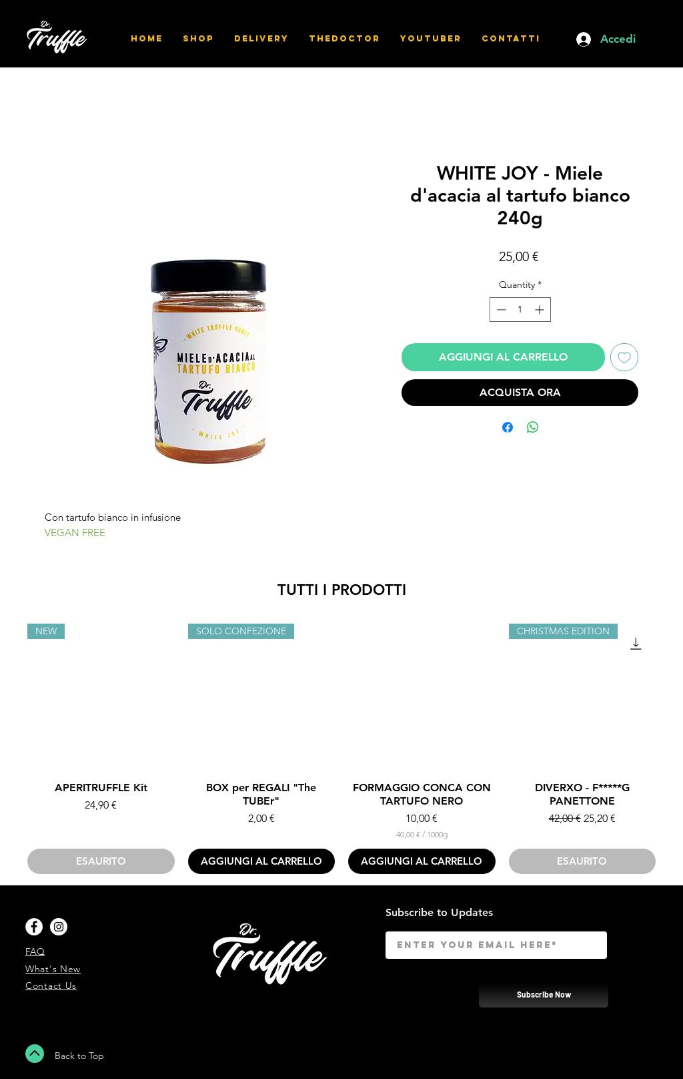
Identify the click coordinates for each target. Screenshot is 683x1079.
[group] (341, 749)
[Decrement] (500, 309)
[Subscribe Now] (543, 994)
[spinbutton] (520, 309)
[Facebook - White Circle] (34, 926)
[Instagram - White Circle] (58, 926)
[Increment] (540, 309)
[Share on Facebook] (508, 427)
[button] (655, 39)
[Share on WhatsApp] (533, 427)
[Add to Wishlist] (624, 357)
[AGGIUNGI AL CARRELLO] (261, 862)
